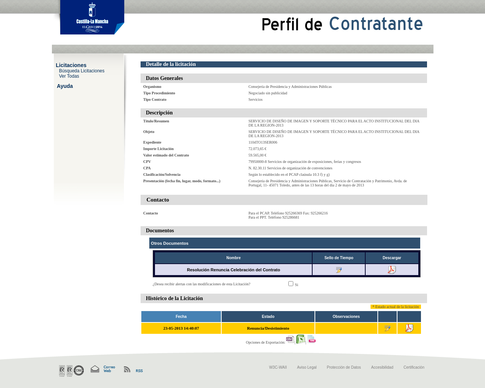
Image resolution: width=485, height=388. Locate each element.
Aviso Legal (307, 367)
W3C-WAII (278, 367)
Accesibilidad (382, 367)
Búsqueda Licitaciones (82, 70)
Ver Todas (69, 75)
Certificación (414, 367)
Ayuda (65, 86)
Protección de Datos (344, 367)
